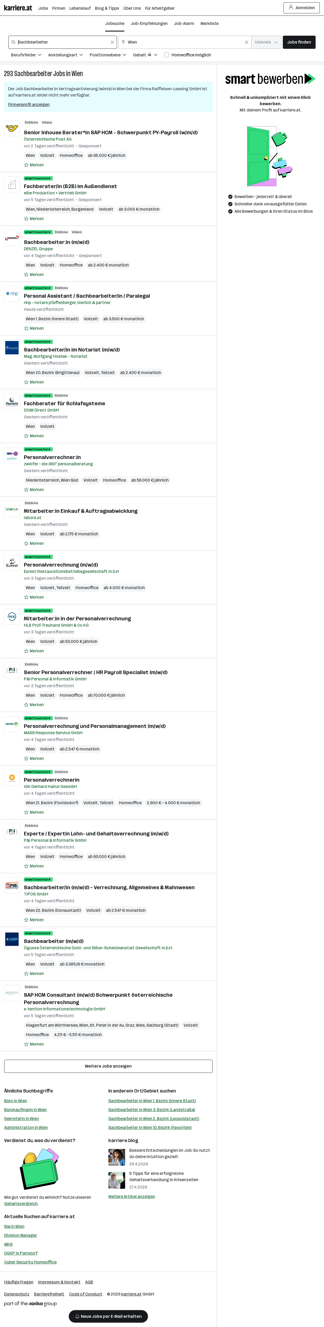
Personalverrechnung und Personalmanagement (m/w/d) (95, 726)
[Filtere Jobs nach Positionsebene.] (111, 56)
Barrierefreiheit (49, 1294)
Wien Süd (69, 480)
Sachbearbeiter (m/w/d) (53, 941)
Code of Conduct (85, 1294)
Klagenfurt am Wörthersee (52, 1025)
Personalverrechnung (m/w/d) (61, 565)
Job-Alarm (184, 23)
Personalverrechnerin (51, 780)
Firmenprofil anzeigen (29, 104)
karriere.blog (123, 1140)
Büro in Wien (15, 1100)
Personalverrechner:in (52, 457)
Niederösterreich (53, 209)
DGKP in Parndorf (21, 1253)
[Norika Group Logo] (30, 1304)
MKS (8, 1244)
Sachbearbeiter (33, 73)
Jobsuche (114, 23)
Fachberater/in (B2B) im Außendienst (70, 186)
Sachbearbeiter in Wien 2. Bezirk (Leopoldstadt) (153, 1118)
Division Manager (20, 1235)
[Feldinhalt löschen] (112, 42)
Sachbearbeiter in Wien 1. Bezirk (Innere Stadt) (152, 1100)
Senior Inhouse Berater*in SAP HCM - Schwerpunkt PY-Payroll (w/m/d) (111, 132)
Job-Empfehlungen (149, 23)
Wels (140, 1025)
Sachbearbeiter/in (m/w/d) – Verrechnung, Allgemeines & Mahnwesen (109, 887)
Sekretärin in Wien (21, 1118)
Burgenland (82, 209)
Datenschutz (16, 1294)
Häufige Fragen (18, 1282)
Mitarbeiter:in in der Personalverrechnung (77, 618)
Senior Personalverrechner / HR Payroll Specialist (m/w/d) (95, 672)
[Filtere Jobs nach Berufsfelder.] (29, 56)
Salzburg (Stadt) (162, 1025)
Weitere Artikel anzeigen (131, 1196)
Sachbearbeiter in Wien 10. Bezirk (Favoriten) (150, 1127)
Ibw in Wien (14, 1226)
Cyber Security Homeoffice (30, 1262)
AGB (89, 1282)
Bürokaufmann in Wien (25, 1109)
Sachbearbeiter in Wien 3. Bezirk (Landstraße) (151, 1109)
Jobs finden (299, 42)
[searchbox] (62, 42)
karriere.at (62, 1216)
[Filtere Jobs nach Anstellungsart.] (69, 56)
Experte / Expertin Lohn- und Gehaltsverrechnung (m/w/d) (96, 833)
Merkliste (209, 23)
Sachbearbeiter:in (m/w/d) (56, 242)
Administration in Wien (26, 1127)
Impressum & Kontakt (59, 1282)
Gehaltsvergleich (21, 1203)
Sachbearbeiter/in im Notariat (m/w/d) (72, 350)
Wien (77, 73)
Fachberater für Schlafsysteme (64, 403)
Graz (129, 1025)
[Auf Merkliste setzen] (34, 165)
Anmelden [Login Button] (302, 8)
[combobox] (62, 42)
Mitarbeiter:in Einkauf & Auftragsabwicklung (80, 511)
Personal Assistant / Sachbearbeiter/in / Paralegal (87, 296)
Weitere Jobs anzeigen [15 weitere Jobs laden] (108, 1066)
